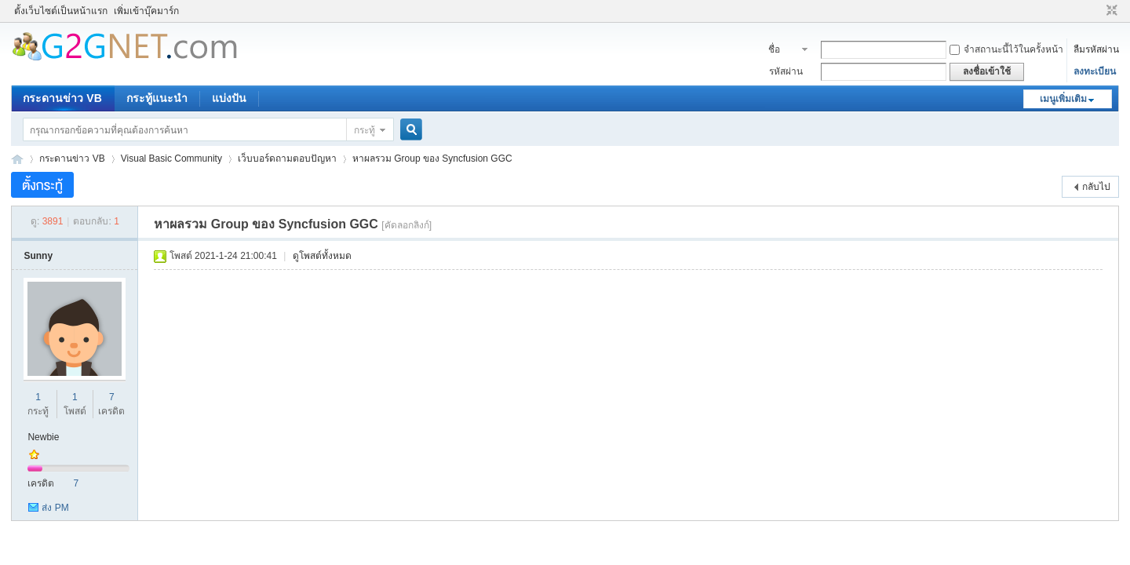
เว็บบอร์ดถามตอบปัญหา (287, 158)
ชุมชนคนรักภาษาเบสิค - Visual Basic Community (17, 159)
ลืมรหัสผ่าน (1096, 49)
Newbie (43, 437)
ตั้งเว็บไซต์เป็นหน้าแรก (61, 10)
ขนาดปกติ (1110, 11)
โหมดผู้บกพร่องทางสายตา (1097, 11)
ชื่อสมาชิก (782, 51)
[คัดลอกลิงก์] (406, 225)
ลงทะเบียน (1095, 71)
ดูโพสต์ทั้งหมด (322, 255)
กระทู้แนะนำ (157, 98)
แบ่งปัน (229, 98)
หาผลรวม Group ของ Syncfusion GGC (432, 158)
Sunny (38, 255)
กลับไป (1096, 186)
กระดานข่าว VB (62, 98)
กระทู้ (364, 130)
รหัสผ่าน (786, 71)
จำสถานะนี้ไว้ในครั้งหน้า (1006, 49)
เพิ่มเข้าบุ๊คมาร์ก (146, 10)
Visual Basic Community (171, 158)
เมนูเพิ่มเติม (1063, 98)
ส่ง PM (55, 507)
